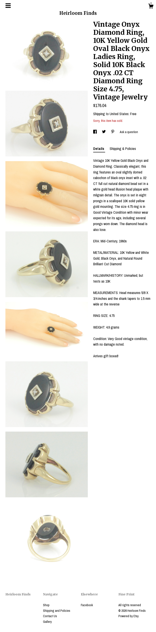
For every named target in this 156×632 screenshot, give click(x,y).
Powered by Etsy (128, 616)
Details (99, 148)
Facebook (87, 605)
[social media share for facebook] (95, 132)
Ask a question (129, 132)
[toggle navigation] (8, 5)
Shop (46, 605)
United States (119, 113)
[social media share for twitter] (104, 132)
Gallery (47, 622)
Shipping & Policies (123, 148)
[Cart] (150, 6)
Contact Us (50, 616)
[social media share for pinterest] (113, 132)
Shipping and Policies (56, 611)
